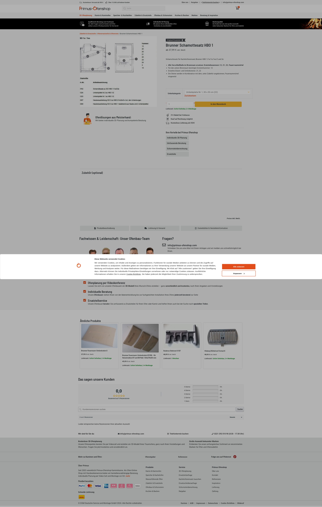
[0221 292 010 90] (164, 257)
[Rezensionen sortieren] (235, 417)
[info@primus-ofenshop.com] (164, 245)
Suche (240, 409)
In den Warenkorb (216, 104)
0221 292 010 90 (179, 257)
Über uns (185, 2)
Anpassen (238, 501)
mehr (128, 476)
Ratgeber (194, 2)
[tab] (177, 137)
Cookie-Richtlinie (134, 502)
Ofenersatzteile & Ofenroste (107, 34)
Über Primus (83, 465)
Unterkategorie (174, 93)
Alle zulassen (238, 495)
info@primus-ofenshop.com (233, 2)
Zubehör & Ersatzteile (88, 34)
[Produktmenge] (179, 104)
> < (210, 2)
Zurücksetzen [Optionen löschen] (190, 95)
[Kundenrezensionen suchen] (156, 409)
